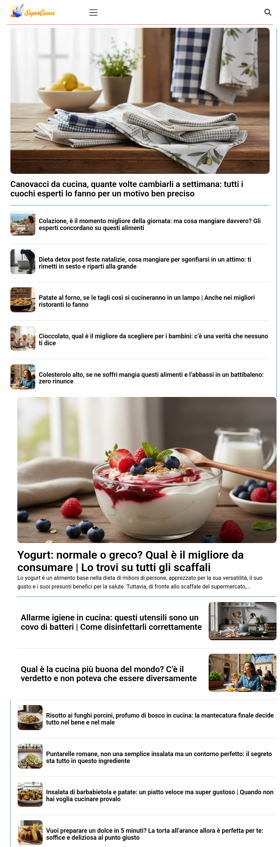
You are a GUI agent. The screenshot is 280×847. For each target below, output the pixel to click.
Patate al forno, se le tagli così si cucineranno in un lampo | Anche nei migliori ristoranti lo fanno (147, 301)
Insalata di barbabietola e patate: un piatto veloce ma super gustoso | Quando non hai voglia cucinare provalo (159, 795)
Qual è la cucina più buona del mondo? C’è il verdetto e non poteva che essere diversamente (109, 673)
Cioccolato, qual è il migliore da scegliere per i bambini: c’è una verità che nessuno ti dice (153, 339)
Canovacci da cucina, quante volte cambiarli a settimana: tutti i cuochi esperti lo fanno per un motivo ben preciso (126, 188)
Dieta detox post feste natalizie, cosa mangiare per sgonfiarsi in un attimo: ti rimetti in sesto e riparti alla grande (145, 263)
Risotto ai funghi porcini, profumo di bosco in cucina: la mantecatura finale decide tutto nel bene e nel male (160, 719)
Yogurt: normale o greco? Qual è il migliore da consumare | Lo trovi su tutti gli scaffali (130, 561)
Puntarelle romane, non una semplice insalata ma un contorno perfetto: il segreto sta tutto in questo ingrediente (159, 757)
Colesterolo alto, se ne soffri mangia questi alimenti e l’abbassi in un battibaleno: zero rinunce (151, 378)
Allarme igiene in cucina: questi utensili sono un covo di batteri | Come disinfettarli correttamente (111, 622)
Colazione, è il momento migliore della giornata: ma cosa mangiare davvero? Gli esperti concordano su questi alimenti (150, 224)
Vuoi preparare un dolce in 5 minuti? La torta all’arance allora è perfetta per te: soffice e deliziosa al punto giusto (154, 834)
